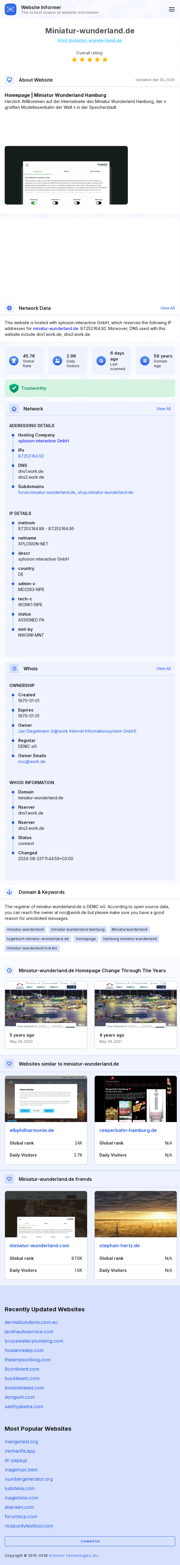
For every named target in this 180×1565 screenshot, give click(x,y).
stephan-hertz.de (119, 1245)
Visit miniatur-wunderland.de (89, 40)
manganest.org (21, 1441)
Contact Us (90, 1541)
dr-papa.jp (16, 1460)
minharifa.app (20, 1451)
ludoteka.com (20, 1488)
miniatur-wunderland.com (39, 1245)
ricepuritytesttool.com (29, 1526)
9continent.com (22, 1369)
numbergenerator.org (29, 1479)
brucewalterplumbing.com (34, 1341)
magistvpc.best (21, 1470)
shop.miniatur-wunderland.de (105, 492)
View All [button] (167, 308)
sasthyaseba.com (24, 1406)
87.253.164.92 (31, 455)
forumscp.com (21, 1516)
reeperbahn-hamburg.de (128, 1130)
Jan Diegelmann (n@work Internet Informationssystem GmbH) (77, 731)
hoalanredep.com (24, 1350)
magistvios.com (21, 1498)
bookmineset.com (24, 1388)
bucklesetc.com (22, 1378)
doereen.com (19, 1507)
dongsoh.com (20, 1397)
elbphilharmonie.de (32, 1130)
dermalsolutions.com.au (31, 1322)
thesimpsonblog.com (28, 1360)
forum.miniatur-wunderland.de (46, 492)
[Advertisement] (90, 128)
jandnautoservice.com (29, 1331)
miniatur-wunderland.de (55, 328)
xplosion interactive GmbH (43, 440)
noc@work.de (31, 761)
